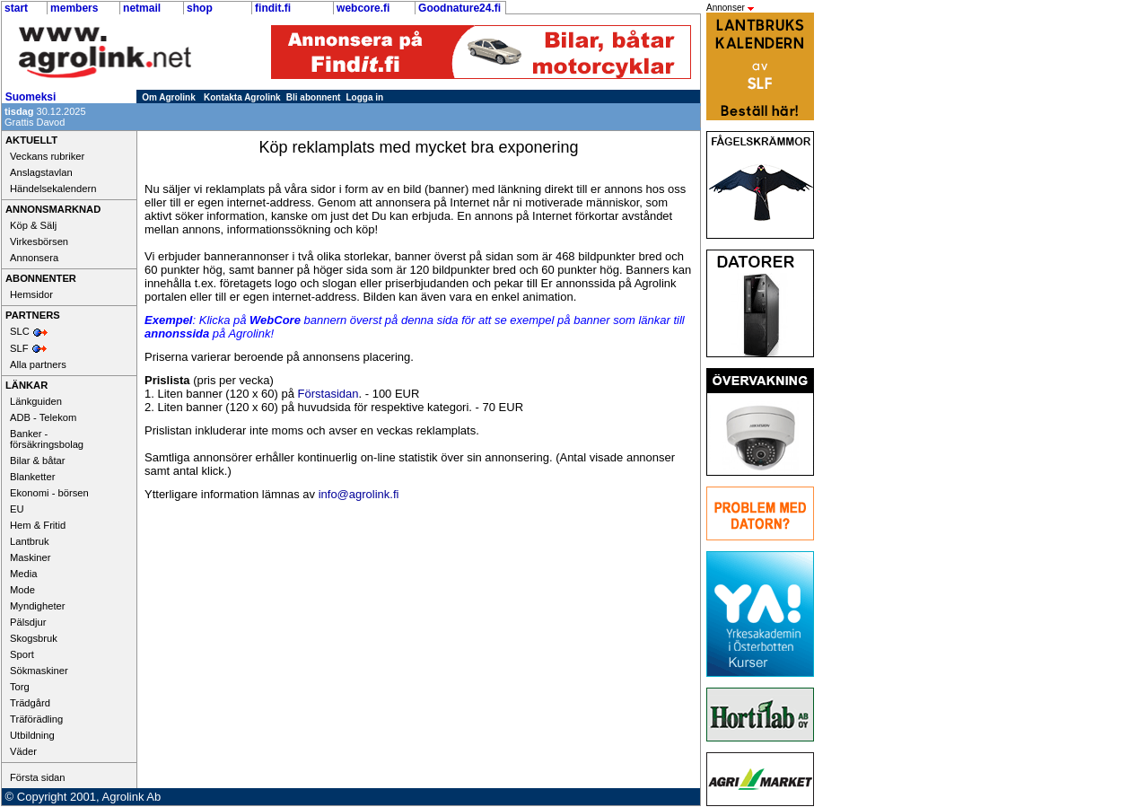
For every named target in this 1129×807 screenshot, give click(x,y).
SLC (20, 331)
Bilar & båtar (38, 460)
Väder (23, 751)
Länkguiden (36, 401)
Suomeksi (31, 97)
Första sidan (38, 777)
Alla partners (38, 364)
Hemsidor (31, 294)
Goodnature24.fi (459, 8)
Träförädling (36, 719)
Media (23, 573)
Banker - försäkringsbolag (46, 439)
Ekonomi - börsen (49, 492)
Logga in (365, 97)
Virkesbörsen (39, 241)
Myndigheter (38, 606)
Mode (22, 589)
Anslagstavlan (41, 172)
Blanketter (32, 476)
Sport (22, 654)
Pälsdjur (28, 622)
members (74, 8)
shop (200, 8)
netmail (142, 8)
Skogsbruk (33, 638)
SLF (19, 348)
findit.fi (273, 8)
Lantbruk (29, 541)
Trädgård (30, 702)
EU (17, 509)
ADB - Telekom (43, 417)
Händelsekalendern (53, 188)
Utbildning (32, 735)
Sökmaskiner (39, 670)
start (16, 8)
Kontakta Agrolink (242, 97)
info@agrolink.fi (359, 494)
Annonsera (34, 257)
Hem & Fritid (38, 525)
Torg (20, 686)
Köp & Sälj (33, 225)
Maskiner (30, 557)
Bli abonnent (313, 97)
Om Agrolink (169, 97)
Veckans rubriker (47, 156)
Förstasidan (328, 393)
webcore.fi (363, 8)
